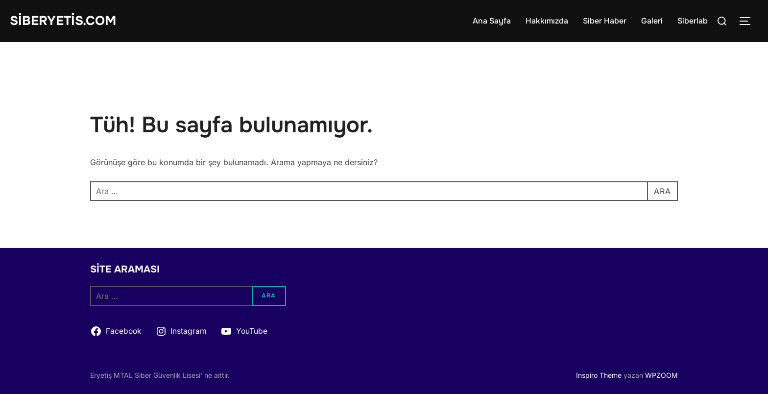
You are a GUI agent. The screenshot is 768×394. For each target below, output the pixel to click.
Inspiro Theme (599, 375)
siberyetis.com (63, 21)
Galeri (652, 21)
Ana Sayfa (492, 21)
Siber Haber (604, 21)
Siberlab (692, 21)
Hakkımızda (547, 21)
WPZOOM (661, 375)
